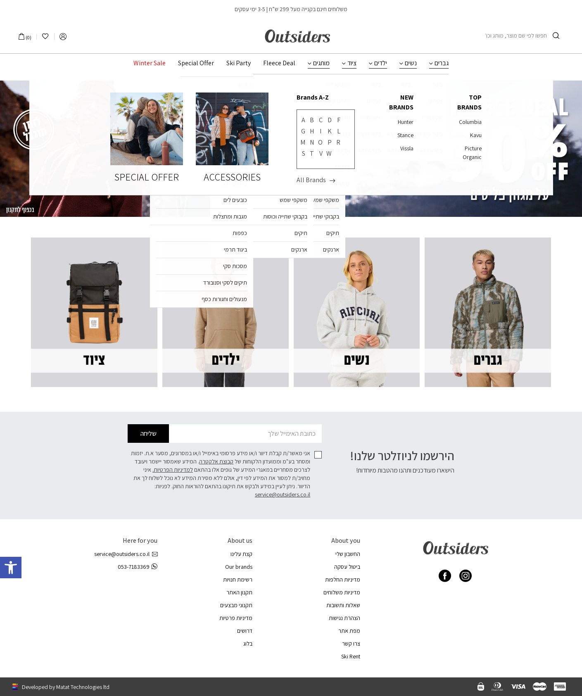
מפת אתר (349, 630)
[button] (10, 567)
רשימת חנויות (237, 579)
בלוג (247, 643)
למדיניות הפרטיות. (172, 469)
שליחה (148, 433)
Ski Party (238, 63)
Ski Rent (350, 656)
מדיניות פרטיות (235, 618)
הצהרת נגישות (344, 618)
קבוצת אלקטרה (216, 461)
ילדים (380, 63)
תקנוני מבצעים (236, 605)
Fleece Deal (279, 63)
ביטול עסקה (347, 566)
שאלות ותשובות (343, 605)
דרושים (244, 630)
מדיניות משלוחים (341, 592)
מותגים (321, 63)
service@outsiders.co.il (282, 494)
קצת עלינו (241, 554)
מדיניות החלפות (342, 579)
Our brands (238, 566)
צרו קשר (351, 643)
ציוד (351, 63)
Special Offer (196, 63)
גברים (442, 63)
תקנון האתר (239, 592)
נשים (411, 63)
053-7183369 (137, 567)
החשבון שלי (347, 554)
